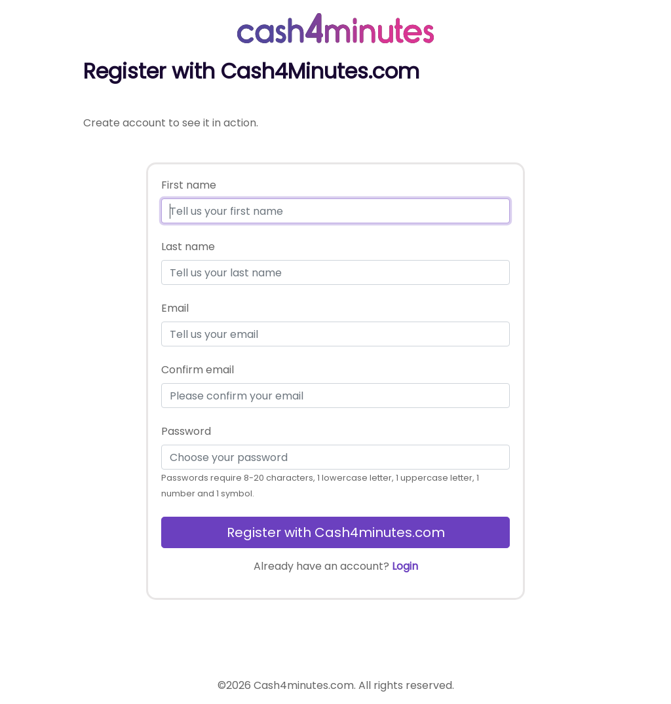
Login (405, 566)
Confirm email (197, 369)
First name (188, 185)
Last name (188, 246)
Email (175, 308)
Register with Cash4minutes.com (336, 532)
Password (186, 431)
